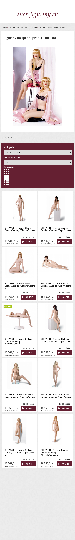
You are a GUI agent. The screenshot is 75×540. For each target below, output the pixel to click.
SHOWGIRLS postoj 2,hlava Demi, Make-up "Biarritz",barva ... (20, 230)
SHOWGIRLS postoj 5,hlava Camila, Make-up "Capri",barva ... (56, 230)
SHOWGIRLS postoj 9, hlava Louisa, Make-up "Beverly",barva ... (18, 341)
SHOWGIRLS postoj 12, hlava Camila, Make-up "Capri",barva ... (56, 397)
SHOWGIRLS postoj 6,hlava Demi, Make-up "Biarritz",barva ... (20, 285)
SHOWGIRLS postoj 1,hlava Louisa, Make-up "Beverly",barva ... (54, 452)
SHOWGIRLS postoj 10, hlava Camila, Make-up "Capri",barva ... (56, 341)
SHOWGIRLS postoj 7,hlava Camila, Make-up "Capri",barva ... (56, 285)
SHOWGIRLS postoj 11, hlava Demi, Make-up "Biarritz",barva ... (20, 397)
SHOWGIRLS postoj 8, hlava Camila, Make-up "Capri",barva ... (20, 452)
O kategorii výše (9, 137)
